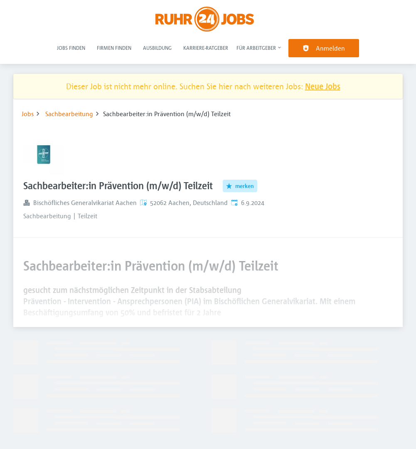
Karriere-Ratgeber (205, 47)
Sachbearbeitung (69, 114)
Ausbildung (157, 47)
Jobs (28, 114)
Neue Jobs (322, 86)
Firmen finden (114, 47)
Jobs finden (71, 47)
